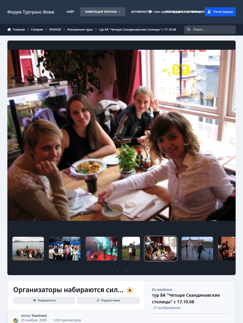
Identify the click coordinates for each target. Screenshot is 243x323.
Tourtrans (39, 315)
